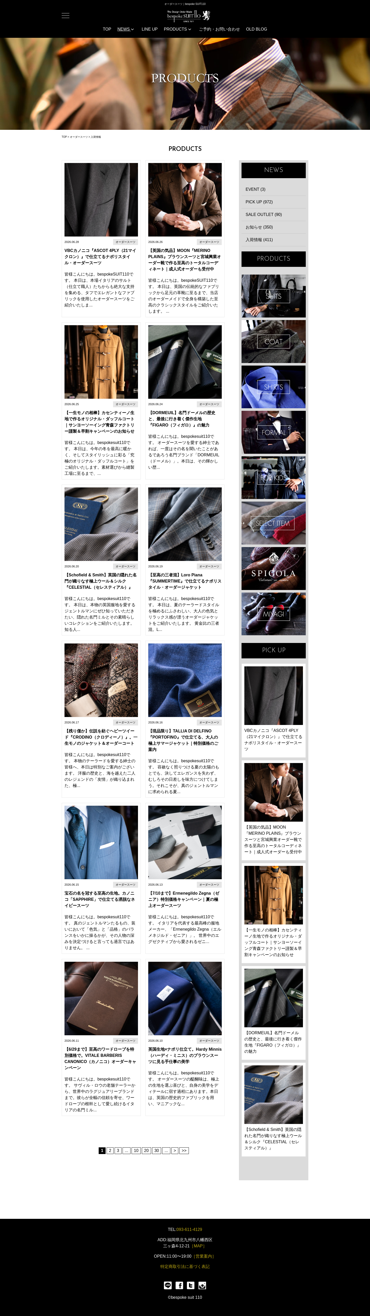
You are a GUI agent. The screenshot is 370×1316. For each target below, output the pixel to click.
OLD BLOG (256, 29)
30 (156, 1150)
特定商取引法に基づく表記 (185, 1266)
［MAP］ (198, 1246)
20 (146, 1150)
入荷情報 (96, 136)
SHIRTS (274, 387)
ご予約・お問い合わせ (219, 29)
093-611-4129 (189, 1229)
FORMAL (274, 432)
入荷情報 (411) (259, 240)
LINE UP (150, 29)
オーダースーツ (79, 136)
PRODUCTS (177, 29)
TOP (107, 29)
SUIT (274, 296)
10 (136, 1150)
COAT (274, 341)
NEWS (125, 29)
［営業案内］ (203, 1256)
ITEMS (274, 523)
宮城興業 (274, 614)
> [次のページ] (175, 1150)
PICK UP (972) (259, 202)
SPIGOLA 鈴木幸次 (274, 568)
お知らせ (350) (259, 227)
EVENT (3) (255, 189)
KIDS (274, 477)
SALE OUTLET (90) (264, 214)
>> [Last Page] (184, 1150)
